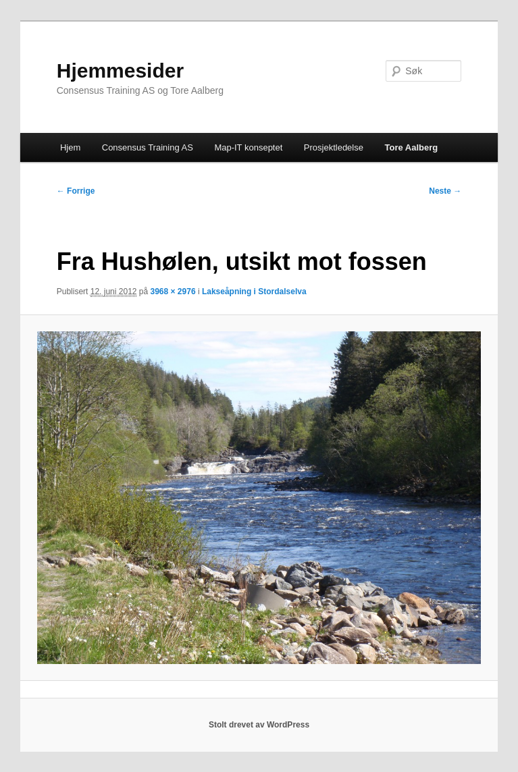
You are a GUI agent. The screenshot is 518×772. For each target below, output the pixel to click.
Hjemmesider (120, 70)
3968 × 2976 (173, 291)
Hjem (70, 147)
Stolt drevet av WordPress (259, 724)
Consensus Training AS (147, 147)
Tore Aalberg (411, 147)
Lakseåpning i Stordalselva (254, 291)
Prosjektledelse (333, 147)
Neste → (445, 191)
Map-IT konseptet (248, 147)
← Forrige (76, 191)
